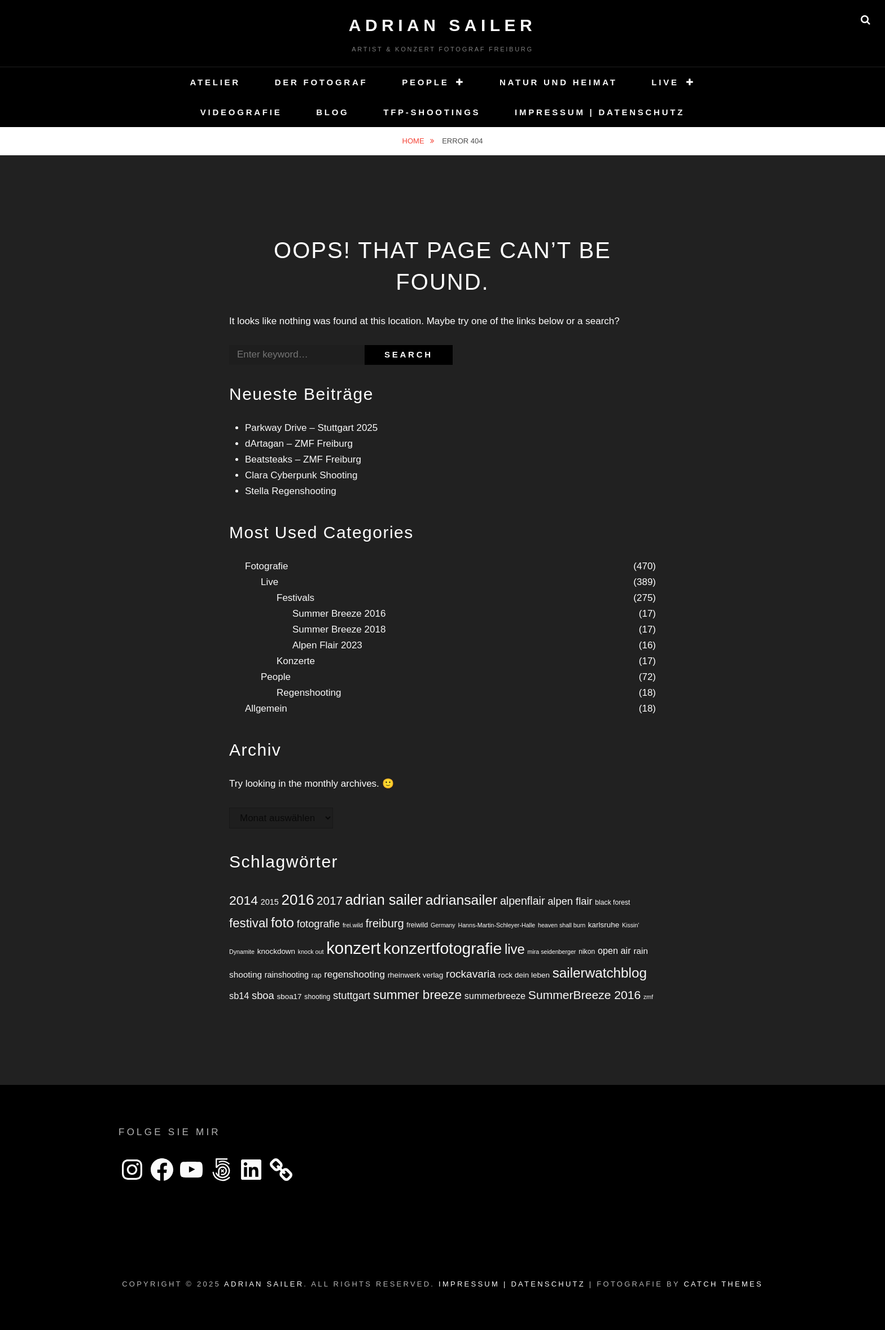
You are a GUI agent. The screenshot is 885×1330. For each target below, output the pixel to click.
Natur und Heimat (558, 82)
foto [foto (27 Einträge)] (282, 922)
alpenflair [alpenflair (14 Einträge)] (522, 901)
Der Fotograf (321, 82)
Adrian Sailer (443, 25)
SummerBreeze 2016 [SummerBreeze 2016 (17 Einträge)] (584, 994)
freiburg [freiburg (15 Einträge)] (385, 923)
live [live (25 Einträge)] (515, 949)
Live (664, 82)
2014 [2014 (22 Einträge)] (243, 900)
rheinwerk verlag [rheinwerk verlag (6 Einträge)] (416, 975)
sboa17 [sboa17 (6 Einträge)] (289, 996)
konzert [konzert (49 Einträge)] (353, 948)
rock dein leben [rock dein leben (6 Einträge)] (524, 975)
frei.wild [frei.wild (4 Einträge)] (353, 925)
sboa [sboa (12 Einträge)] (263, 995)
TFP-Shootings (431, 112)
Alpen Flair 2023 (327, 645)
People (425, 82)
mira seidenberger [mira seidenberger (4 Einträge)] (552, 951)
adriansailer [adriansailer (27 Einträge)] (461, 900)
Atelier (215, 82)
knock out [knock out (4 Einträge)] (311, 951)
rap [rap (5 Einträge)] (317, 975)
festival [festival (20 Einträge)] (248, 923)
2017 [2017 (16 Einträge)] (330, 900)
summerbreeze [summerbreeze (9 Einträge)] (495, 996)
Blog (332, 112)
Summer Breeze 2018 (338, 629)
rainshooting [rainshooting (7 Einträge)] (287, 974)
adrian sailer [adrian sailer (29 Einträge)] (384, 900)
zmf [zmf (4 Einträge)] (648, 996)
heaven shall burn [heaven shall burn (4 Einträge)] (561, 925)
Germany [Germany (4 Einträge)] (443, 925)
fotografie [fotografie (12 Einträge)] (318, 924)
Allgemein (266, 708)
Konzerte (296, 661)
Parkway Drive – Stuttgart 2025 (311, 427)
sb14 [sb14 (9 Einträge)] (239, 996)
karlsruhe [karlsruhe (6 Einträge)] (603, 925)
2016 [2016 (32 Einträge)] (298, 899)
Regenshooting (309, 692)
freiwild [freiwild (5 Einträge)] (417, 925)
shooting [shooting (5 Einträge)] (317, 997)
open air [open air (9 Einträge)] (614, 950)
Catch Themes (723, 1284)
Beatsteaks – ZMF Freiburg (303, 459)
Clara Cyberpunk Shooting (301, 475)
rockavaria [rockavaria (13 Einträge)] (471, 974)
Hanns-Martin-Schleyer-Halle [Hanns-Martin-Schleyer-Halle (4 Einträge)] (496, 925)
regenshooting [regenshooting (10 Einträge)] (354, 974)
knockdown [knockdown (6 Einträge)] (276, 951)
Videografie (241, 112)
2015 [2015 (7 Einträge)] (270, 901)
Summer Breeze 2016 (338, 613)
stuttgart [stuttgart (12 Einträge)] (351, 995)
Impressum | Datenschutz (600, 112)
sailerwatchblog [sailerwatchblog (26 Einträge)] (600, 972)
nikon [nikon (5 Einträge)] (587, 952)
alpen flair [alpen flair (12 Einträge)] (569, 901)
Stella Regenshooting (290, 491)
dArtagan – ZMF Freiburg (299, 443)
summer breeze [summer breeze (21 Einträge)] (417, 995)
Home (414, 141)
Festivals (295, 597)
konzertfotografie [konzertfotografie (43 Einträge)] (442, 948)
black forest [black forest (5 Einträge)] (612, 902)
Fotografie (266, 566)
